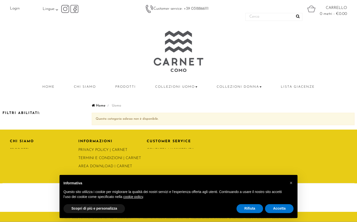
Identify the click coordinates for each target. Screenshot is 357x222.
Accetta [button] (279, 208)
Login (15, 8)
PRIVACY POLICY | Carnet (102, 150)
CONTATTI (19, 158)
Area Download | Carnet (105, 166)
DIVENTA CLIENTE (163, 158)
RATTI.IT (17, 166)
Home (98, 106)
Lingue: (49, 9)
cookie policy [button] (133, 197)
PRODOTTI (19, 150)
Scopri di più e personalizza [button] (94, 208)
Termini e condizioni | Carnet (109, 158)
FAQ (151, 166)
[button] (291, 183)
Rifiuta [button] (249, 208)
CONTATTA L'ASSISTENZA (170, 150)
